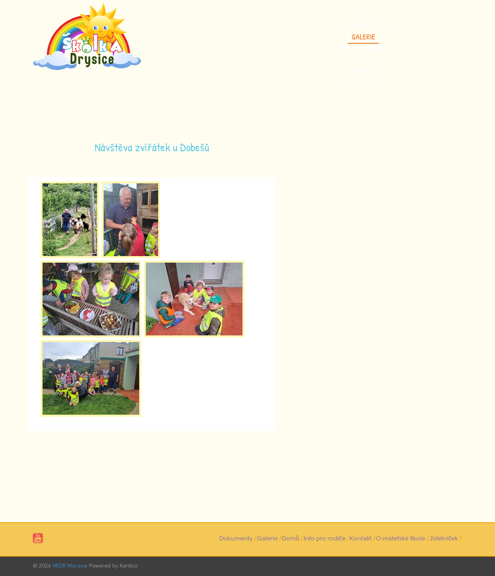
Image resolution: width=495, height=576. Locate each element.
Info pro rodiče (363, 48)
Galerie (363, 36)
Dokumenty (363, 71)
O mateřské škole (363, 25)
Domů (363, 13)
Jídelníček (363, 83)
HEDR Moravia (70, 566)
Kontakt (363, 60)
